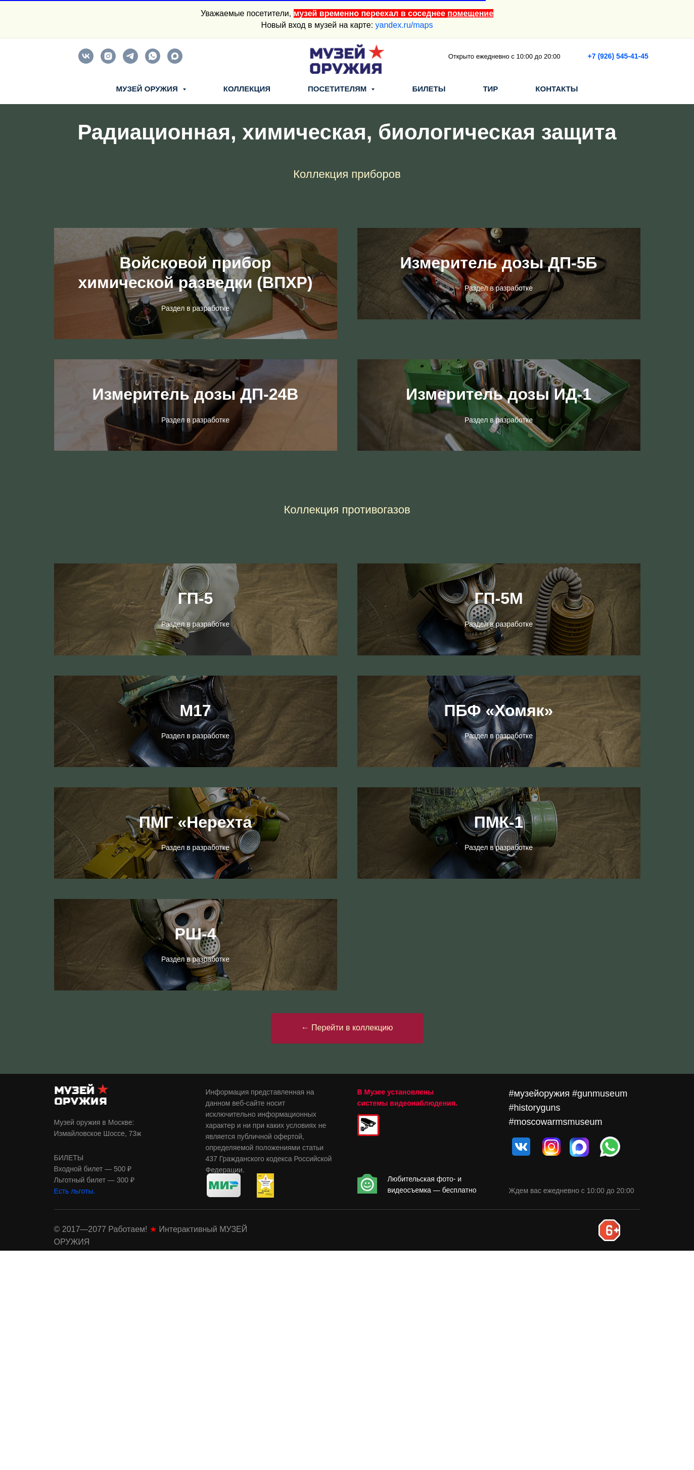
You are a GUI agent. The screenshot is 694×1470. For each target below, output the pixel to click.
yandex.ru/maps (404, 25)
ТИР (490, 88)
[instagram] (108, 61)
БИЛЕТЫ (428, 88)
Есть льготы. (75, 1410)
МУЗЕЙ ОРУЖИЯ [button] (148, 88)
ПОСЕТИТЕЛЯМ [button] (338, 88)
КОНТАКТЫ (556, 88)
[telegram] (130, 61)
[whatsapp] (152, 61)
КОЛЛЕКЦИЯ (246, 88)
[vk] (86, 61)
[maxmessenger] (174, 61)
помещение (470, 13)
